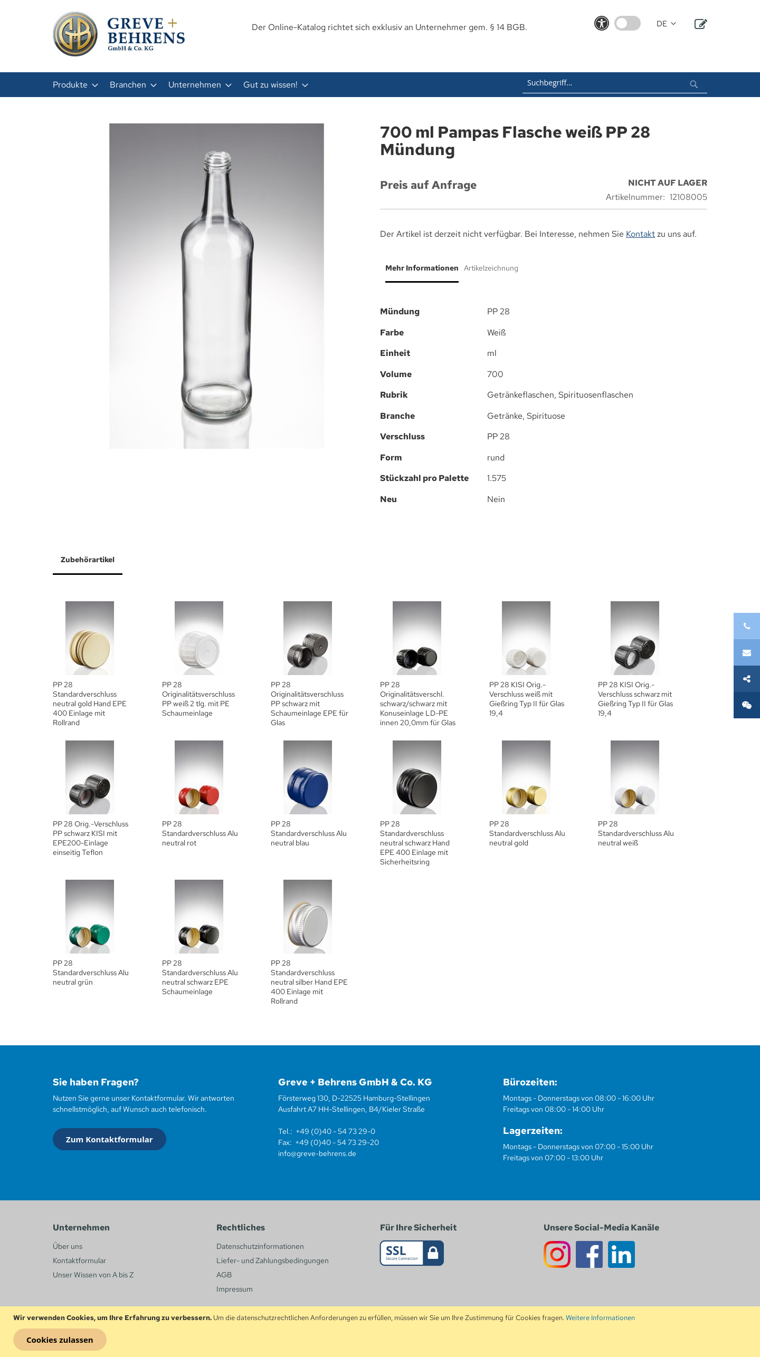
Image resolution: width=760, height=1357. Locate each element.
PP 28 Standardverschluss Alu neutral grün (91, 972)
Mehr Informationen (422, 268)
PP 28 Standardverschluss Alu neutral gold (527, 833)
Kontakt (640, 233)
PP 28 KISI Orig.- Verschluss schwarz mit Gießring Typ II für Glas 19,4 (635, 699)
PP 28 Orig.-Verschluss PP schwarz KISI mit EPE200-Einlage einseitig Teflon (90, 838)
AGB (224, 1274)
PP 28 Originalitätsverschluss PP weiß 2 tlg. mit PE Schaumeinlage (198, 699)
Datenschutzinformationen (260, 1246)
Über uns (67, 1246)
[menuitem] (72, 84)
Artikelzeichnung (491, 268)
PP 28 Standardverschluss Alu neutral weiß (636, 833)
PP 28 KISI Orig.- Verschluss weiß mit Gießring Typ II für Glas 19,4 (526, 699)
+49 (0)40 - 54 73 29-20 (337, 1142)
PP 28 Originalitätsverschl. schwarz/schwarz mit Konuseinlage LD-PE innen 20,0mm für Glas (417, 703)
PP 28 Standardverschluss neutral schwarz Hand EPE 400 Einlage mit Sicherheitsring (415, 843)
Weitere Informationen (600, 1317)
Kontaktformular (79, 1260)
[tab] (419, 272)
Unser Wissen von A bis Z (93, 1274)
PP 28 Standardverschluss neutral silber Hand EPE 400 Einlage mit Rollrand (309, 982)
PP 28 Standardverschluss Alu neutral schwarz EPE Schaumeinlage (200, 977)
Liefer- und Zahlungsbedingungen (272, 1260)
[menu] (241, 84)
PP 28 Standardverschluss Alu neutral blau (309, 833)
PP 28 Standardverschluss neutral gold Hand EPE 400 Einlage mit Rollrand (90, 703)
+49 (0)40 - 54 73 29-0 (335, 1131)
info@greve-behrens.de (317, 1153)
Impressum (234, 1289)
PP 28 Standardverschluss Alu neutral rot (200, 833)
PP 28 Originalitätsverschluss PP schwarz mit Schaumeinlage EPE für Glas (309, 703)
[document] (381, 1332)
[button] (666, 24)
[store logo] (119, 34)
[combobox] (614, 82)
